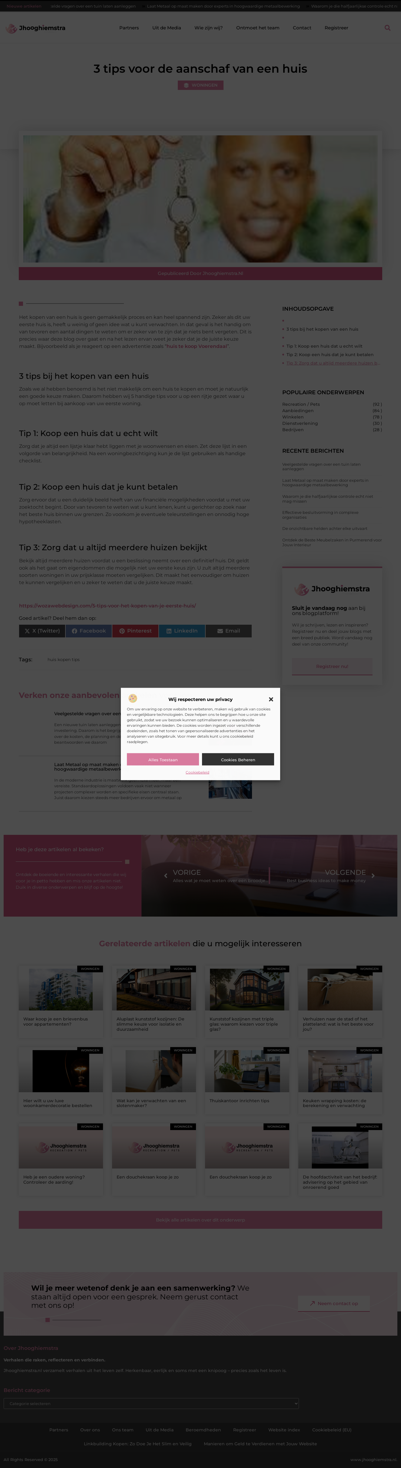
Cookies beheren (238, 759)
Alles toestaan (163, 759)
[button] (271, 699)
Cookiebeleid (197, 772)
